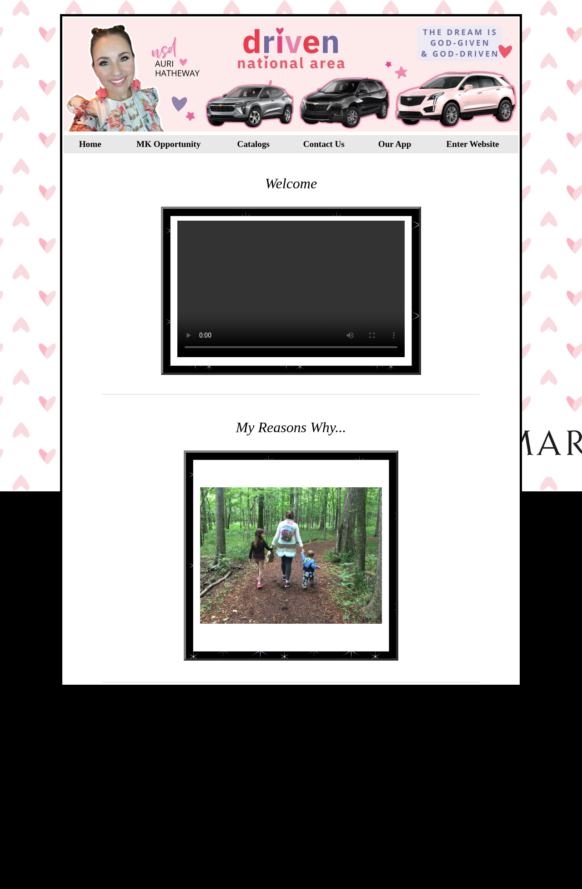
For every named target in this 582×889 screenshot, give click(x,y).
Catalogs (253, 144)
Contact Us (324, 144)
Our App (394, 144)
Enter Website (473, 144)
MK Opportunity (168, 144)
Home (90, 144)
